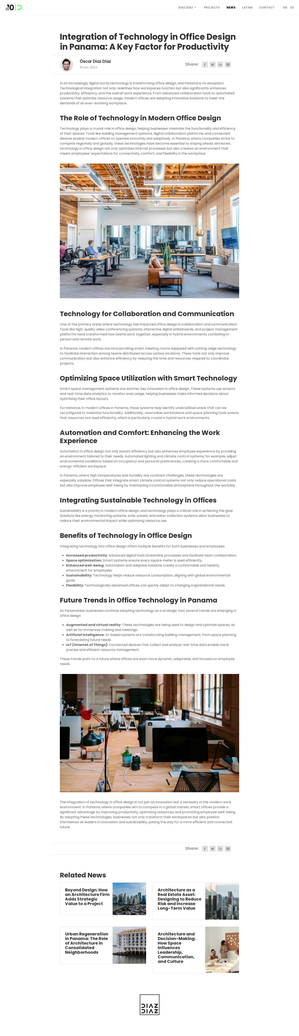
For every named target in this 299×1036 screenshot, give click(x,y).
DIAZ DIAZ (187, 7)
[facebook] (205, 65)
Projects (212, 7)
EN (285, 7)
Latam (247, 7)
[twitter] (213, 65)
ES (292, 7)
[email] (228, 65)
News (230, 7)
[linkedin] (220, 65)
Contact (267, 7)
